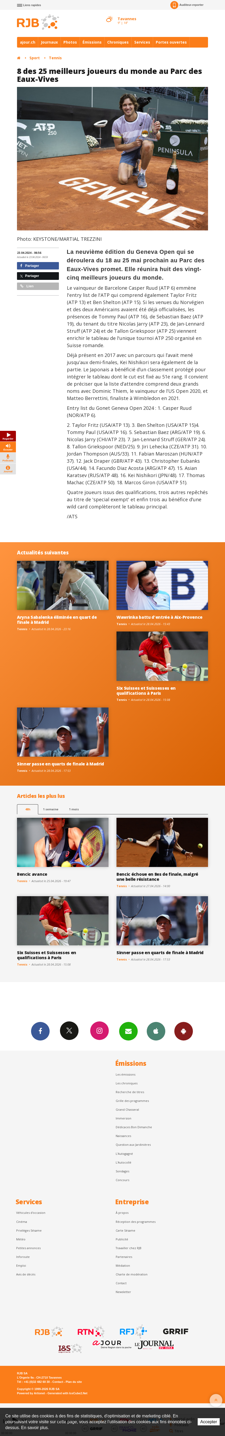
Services (142, 42)
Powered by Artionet (31, 1393)
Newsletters (128, 1031)
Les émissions (125, 1074)
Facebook (40, 1031)
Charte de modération (132, 1274)
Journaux (49, 42)
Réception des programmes (135, 1221)
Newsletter (123, 1292)
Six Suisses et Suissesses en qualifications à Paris (146, 690)
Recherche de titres (130, 1092)
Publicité (122, 1239)
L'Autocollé (123, 1162)
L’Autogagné (124, 1153)
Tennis (55, 57)
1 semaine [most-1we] (50, 809)
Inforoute (23, 1256)
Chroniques (118, 42)
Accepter (208, 1422)
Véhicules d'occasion (30, 1212)
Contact (121, 1283)
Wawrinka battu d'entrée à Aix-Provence (159, 617)
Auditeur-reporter (187, 5)
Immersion (123, 1118)
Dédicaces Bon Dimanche (134, 1127)
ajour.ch (27, 42)
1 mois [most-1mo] (74, 809)
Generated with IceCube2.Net (67, 1393)
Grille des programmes (132, 1100)
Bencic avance (32, 874)
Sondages (122, 1171)
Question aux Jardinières (133, 1144)
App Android (183, 1031)
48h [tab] (27, 809)
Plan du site (74, 1381)
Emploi (21, 1265)
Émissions (92, 42)
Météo (20, 1239)
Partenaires (124, 1256)
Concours (122, 1180)
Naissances (123, 1136)
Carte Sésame (125, 1230)
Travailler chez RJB (128, 1248)
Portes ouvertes (171, 42)
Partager (29, 266)
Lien (26, 286)
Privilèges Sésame (29, 1230)
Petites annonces (28, 1248)
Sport (34, 57)
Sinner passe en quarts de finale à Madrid (60, 764)
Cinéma (21, 1221)
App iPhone (156, 1031)
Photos (70, 42)
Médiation (123, 1265)
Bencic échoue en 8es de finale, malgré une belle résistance (157, 876)
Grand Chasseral (127, 1109)
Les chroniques (126, 1083)
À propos (122, 1212)
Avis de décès (25, 1274)
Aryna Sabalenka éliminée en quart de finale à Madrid (57, 619)
